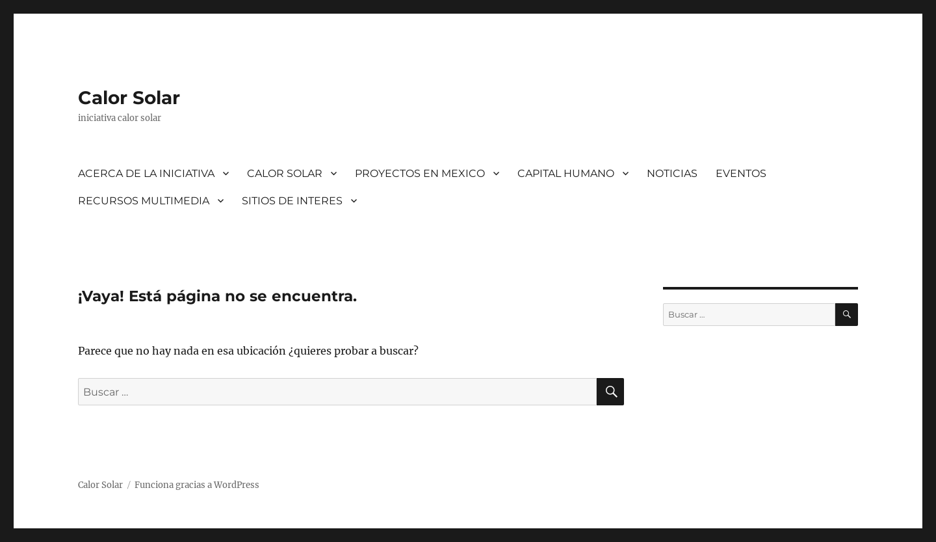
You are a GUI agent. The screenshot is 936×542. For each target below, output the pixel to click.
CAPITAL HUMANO (565, 173)
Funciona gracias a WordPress (197, 485)
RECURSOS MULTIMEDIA (143, 201)
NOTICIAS (672, 173)
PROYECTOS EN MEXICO (420, 173)
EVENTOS (741, 173)
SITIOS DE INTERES (292, 201)
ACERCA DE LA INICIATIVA (146, 173)
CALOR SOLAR (284, 173)
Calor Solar (129, 98)
